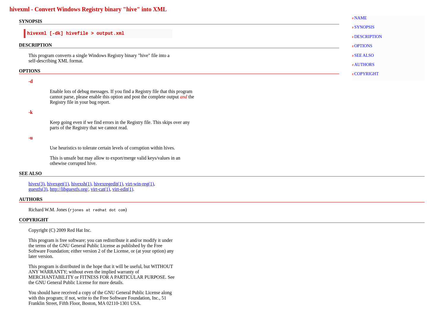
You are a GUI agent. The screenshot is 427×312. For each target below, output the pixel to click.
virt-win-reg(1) (139, 184)
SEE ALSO (364, 55)
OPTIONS (363, 45)
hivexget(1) (58, 184)
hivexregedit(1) (108, 184)
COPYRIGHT (366, 73)
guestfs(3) (37, 190)
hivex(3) (36, 184)
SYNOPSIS (364, 27)
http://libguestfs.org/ (69, 190)
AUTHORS (364, 64)
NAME (360, 17)
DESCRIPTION (368, 36)
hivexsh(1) (81, 184)
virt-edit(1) (122, 190)
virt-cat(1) (100, 190)
